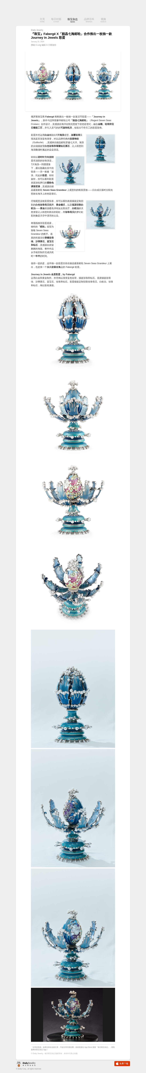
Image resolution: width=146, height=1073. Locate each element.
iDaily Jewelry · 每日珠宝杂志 (28, 1064)
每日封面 (56, 20)
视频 (103, 20)
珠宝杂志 (72, 20)
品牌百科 (89, 20)
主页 (42, 20)
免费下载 (122, 1063)
